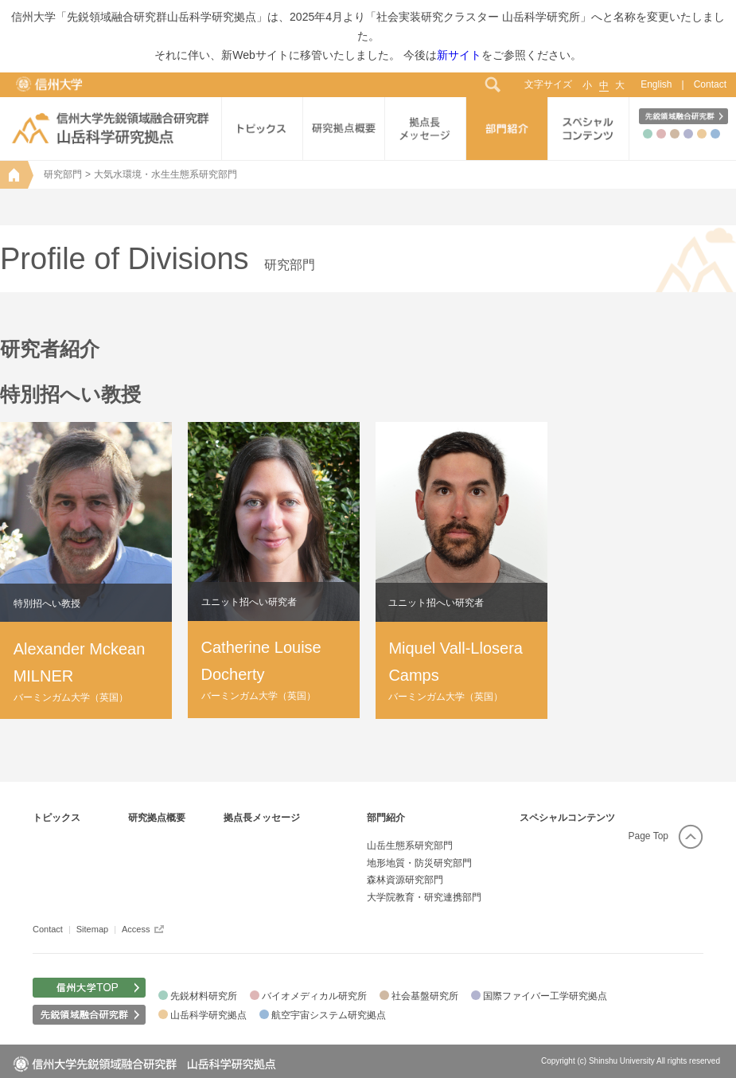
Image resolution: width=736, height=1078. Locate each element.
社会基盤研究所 (424, 996)
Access (136, 929)
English (656, 84)
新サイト (459, 55)
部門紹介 (386, 817)
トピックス (56, 817)
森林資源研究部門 (405, 879)
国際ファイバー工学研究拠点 (545, 996)
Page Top (649, 836)
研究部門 (63, 174)
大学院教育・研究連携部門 (424, 897)
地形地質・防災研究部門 (419, 863)
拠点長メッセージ (262, 817)
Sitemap (92, 929)
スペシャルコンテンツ (567, 817)
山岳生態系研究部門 (410, 845)
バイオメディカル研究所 (314, 996)
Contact (710, 84)
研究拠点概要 (156, 817)
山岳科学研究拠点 (208, 1015)
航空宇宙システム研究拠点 (328, 1015)
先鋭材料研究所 (203, 996)
